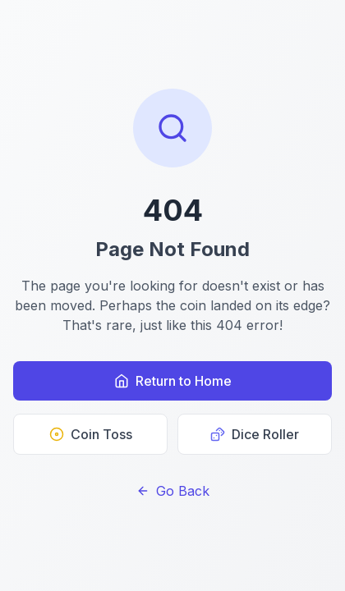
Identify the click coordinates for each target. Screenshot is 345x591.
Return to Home (173, 381)
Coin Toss (90, 434)
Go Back (172, 491)
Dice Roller (254, 434)
